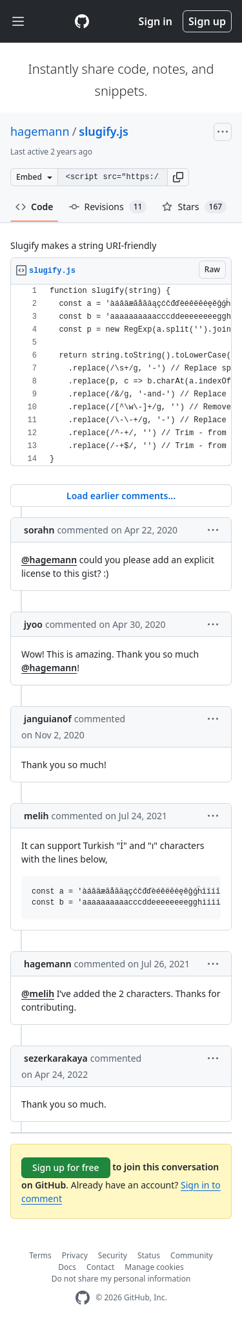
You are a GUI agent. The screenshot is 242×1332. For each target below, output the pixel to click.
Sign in (155, 21)
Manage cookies (154, 1267)
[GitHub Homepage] (82, 1298)
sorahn (39, 530)
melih (36, 816)
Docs (67, 1267)
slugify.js (103, 131)
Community (191, 1255)
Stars (194, 206)
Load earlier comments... (121, 495)
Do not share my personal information (121, 1278)
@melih (37, 993)
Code (34, 206)
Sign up (207, 21)
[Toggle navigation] (18, 22)
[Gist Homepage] (82, 21)
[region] (121, 375)
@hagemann (49, 559)
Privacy (75, 1255)
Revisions (108, 206)
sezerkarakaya (56, 1058)
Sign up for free (65, 1167)
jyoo (33, 624)
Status (148, 1255)
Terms (40, 1255)
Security (112, 1255)
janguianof (48, 719)
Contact (100, 1267)
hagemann (40, 131)
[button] (178, 177)
